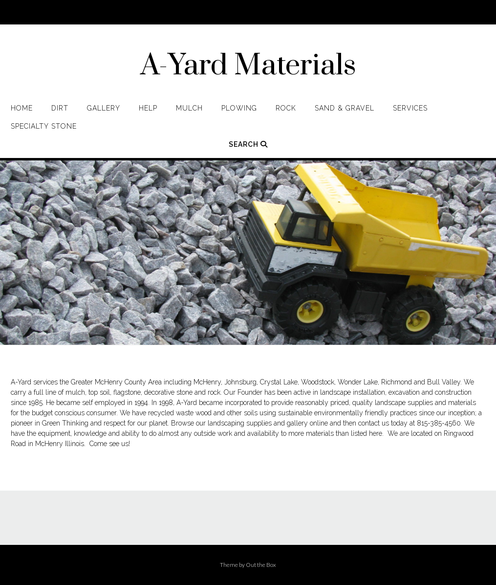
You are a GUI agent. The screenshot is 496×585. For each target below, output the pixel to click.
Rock (286, 108)
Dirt (59, 108)
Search (248, 144)
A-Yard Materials (248, 66)
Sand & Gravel (344, 108)
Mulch (189, 108)
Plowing (239, 108)
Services (410, 108)
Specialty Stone (44, 126)
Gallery (103, 108)
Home (22, 108)
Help (148, 108)
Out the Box (261, 564)
